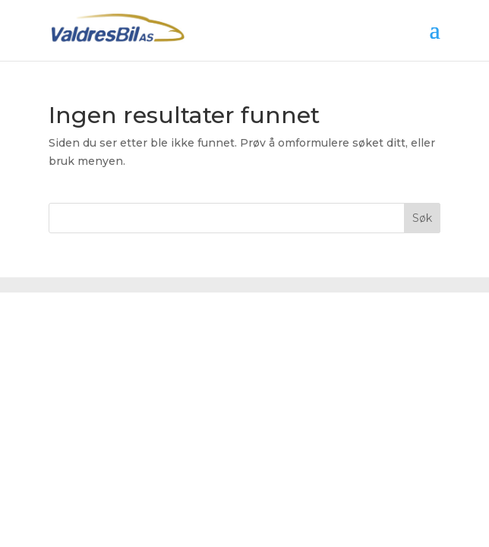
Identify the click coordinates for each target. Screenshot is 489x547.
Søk (422, 218)
